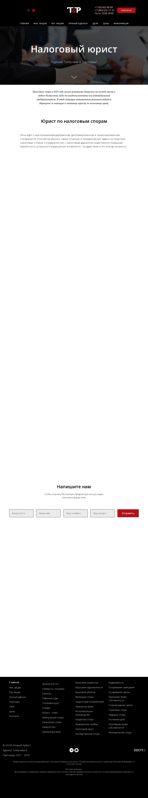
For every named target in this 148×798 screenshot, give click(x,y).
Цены (106, 23)
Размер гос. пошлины (53, 688)
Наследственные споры (87, 733)
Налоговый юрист (84, 729)
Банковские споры (51, 722)
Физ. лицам (40, 23)
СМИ (11, 706)
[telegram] (28, 11)
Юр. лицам (57, 23)
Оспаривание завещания (121, 687)
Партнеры (14, 701)
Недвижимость (116, 682)
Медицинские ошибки (86, 724)
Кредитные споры (84, 719)
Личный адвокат (78, 23)
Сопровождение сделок (120, 705)
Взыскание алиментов (86, 682)
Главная (24, 23)
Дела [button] (95, 23)
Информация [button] (121, 23)
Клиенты (46, 693)
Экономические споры (120, 732)
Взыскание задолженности (89, 687)
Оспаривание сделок (119, 692)
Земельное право (84, 706)
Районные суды (50, 698)
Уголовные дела (116, 719)
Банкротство (48, 727)
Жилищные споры (84, 696)
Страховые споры (117, 709)
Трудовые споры (116, 714)
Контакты (14, 716)
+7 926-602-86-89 (104, 7)
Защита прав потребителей (89, 701)
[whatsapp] (33, 11)
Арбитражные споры (53, 717)
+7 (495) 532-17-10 (104, 10)
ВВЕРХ (139, 750)
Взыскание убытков (85, 692)
